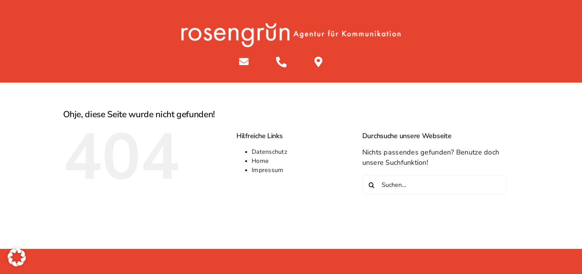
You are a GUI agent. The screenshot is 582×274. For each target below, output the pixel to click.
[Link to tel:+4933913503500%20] (281, 62)
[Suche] (371, 184)
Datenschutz (269, 152)
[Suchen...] (434, 184)
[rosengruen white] (290, 26)
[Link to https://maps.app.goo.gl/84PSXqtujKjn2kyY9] (318, 62)
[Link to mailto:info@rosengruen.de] (244, 61)
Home (260, 161)
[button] (16, 257)
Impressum (267, 170)
